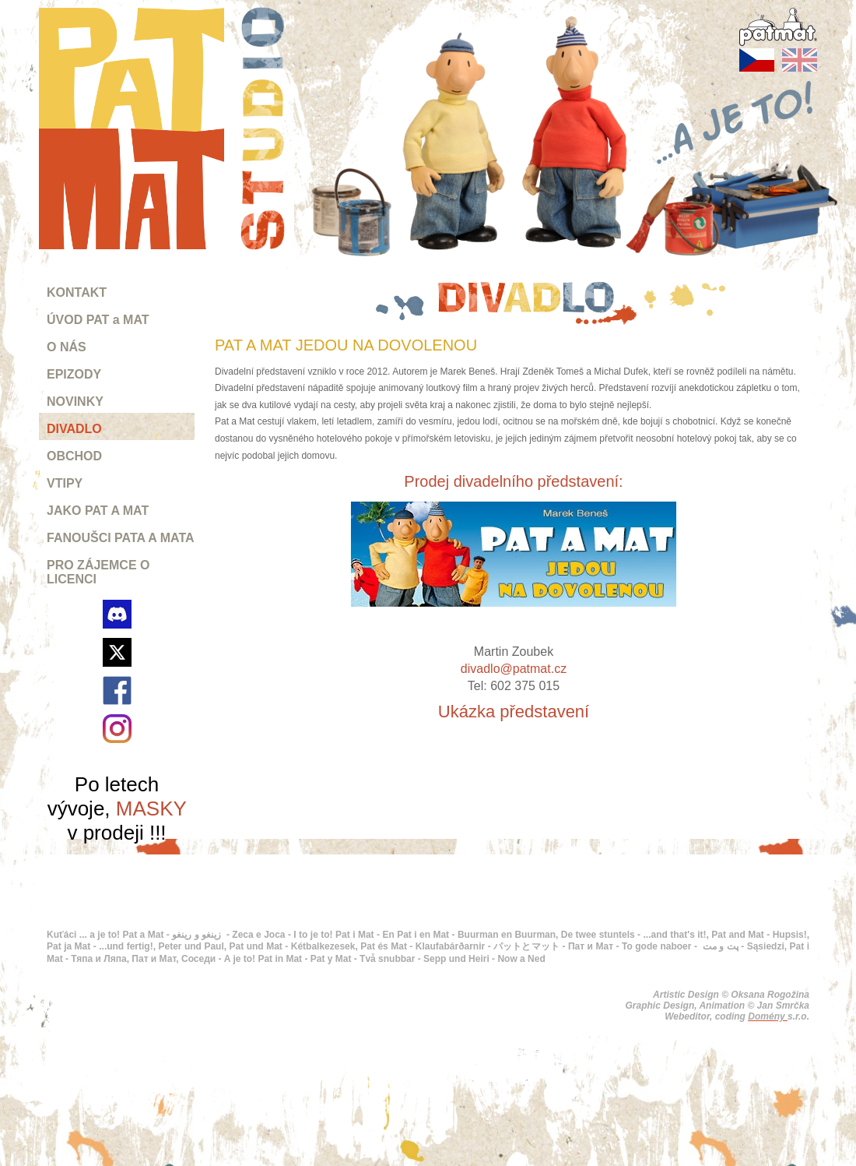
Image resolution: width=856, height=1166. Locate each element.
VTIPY (64, 483)
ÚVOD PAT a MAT (98, 319)
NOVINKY (75, 401)
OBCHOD (74, 456)
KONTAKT (77, 292)
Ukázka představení (513, 711)
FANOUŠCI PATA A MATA (121, 537)
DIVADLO (74, 428)
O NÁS (66, 347)
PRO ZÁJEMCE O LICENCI (98, 572)
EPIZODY (74, 374)
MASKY (151, 808)
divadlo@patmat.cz (514, 668)
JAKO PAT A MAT (98, 510)
